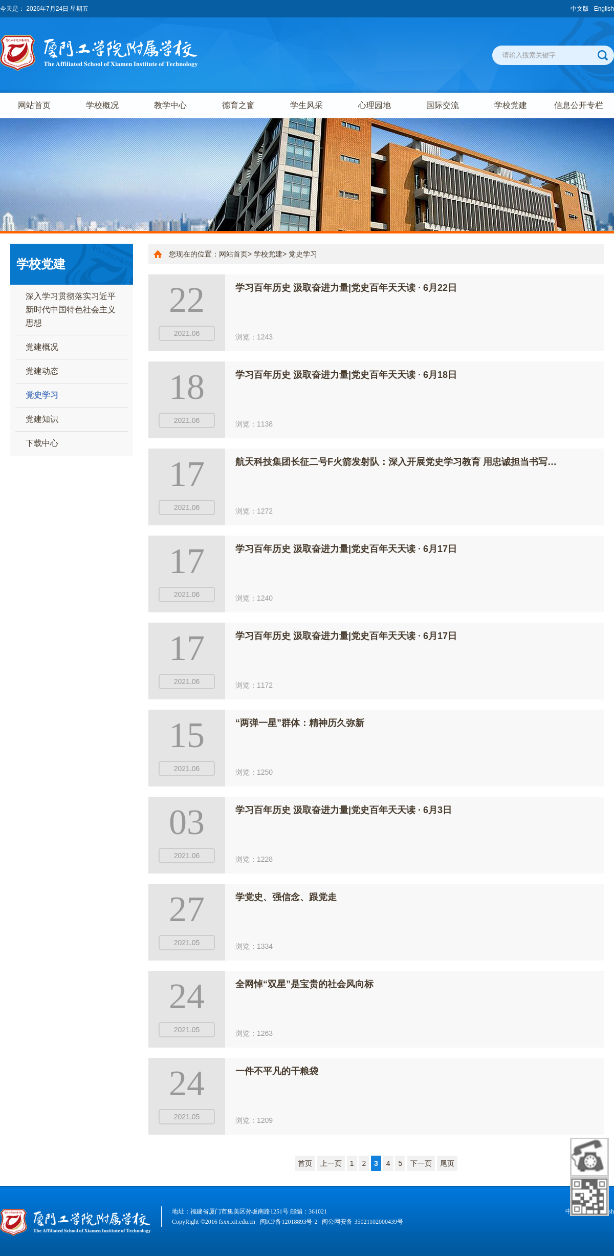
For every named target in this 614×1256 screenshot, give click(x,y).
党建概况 (42, 347)
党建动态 (42, 371)
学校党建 (510, 105)
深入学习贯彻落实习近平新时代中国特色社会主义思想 (71, 309)
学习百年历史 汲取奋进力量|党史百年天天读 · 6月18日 (346, 375)
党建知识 (42, 419)
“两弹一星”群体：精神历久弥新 (299, 723)
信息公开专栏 (578, 105)
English (604, 8)
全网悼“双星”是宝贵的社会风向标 (304, 984)
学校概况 (102, 105)
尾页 (447, 1163)
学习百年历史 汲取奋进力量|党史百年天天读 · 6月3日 (343, 810)
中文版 (580, 8)
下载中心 (42, 443)
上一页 (331, 1163)
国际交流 (442, 105)
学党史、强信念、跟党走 (286, 897)
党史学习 (42, 395)
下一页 (421, 1163)
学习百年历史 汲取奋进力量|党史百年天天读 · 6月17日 (346, 549)
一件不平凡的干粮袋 (276, 1071)
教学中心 (170, 105)
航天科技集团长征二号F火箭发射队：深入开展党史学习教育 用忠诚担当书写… (396, 462)
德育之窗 (238, 105)
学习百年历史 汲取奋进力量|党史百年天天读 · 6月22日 (346, 288)
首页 (305, 1163)
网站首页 (34, 105)
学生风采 (306, 105)
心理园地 (374, 105)
